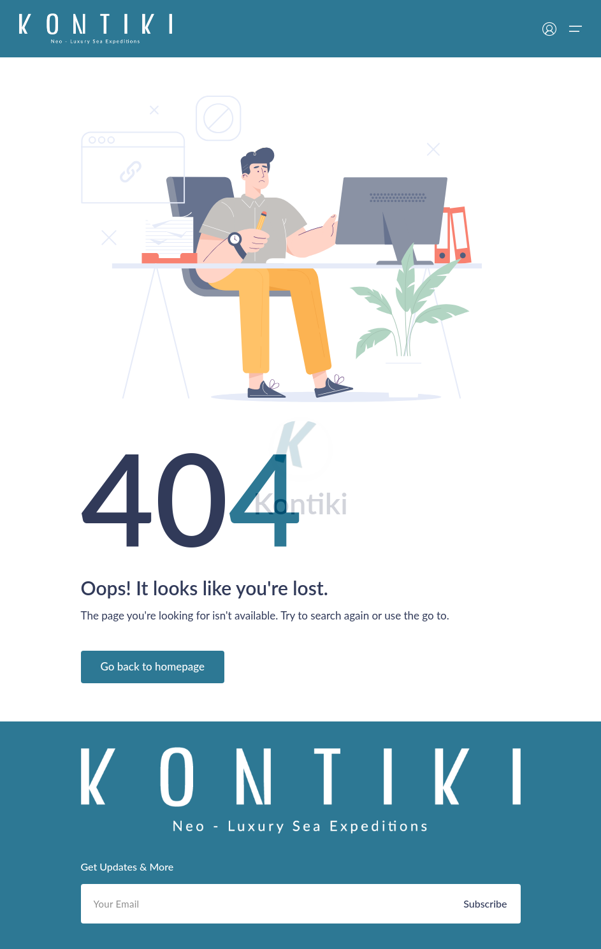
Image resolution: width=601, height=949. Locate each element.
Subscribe (485, 903)
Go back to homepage (153, 666)
